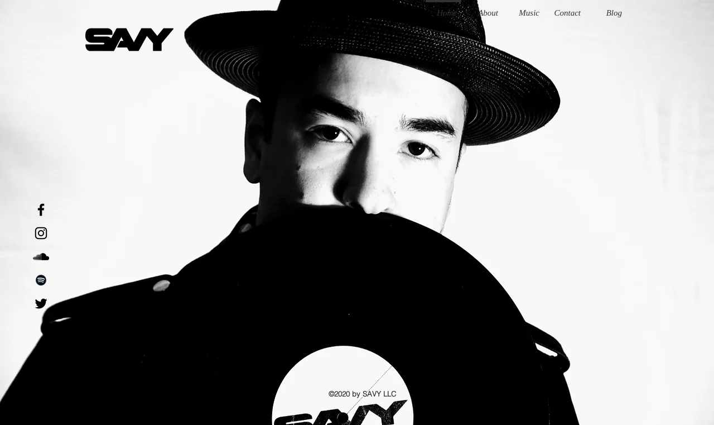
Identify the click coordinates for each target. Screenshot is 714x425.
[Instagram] (41, 233)
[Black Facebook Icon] (41, 210)
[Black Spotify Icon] (41, 280)
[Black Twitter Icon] (41, 303)
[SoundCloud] (41, 257)
